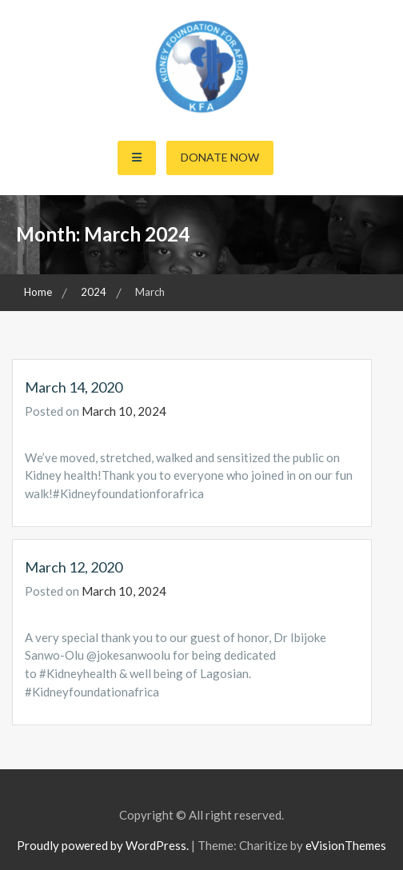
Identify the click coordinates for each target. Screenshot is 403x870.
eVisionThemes (345, 845)
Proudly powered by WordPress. (103, 845)
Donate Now (220, 157)
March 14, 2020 (73, 387)
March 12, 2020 (73, 567)
